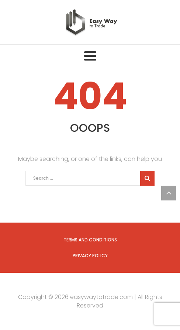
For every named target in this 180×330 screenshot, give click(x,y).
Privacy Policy (90, 255)
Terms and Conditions (90, 240)
